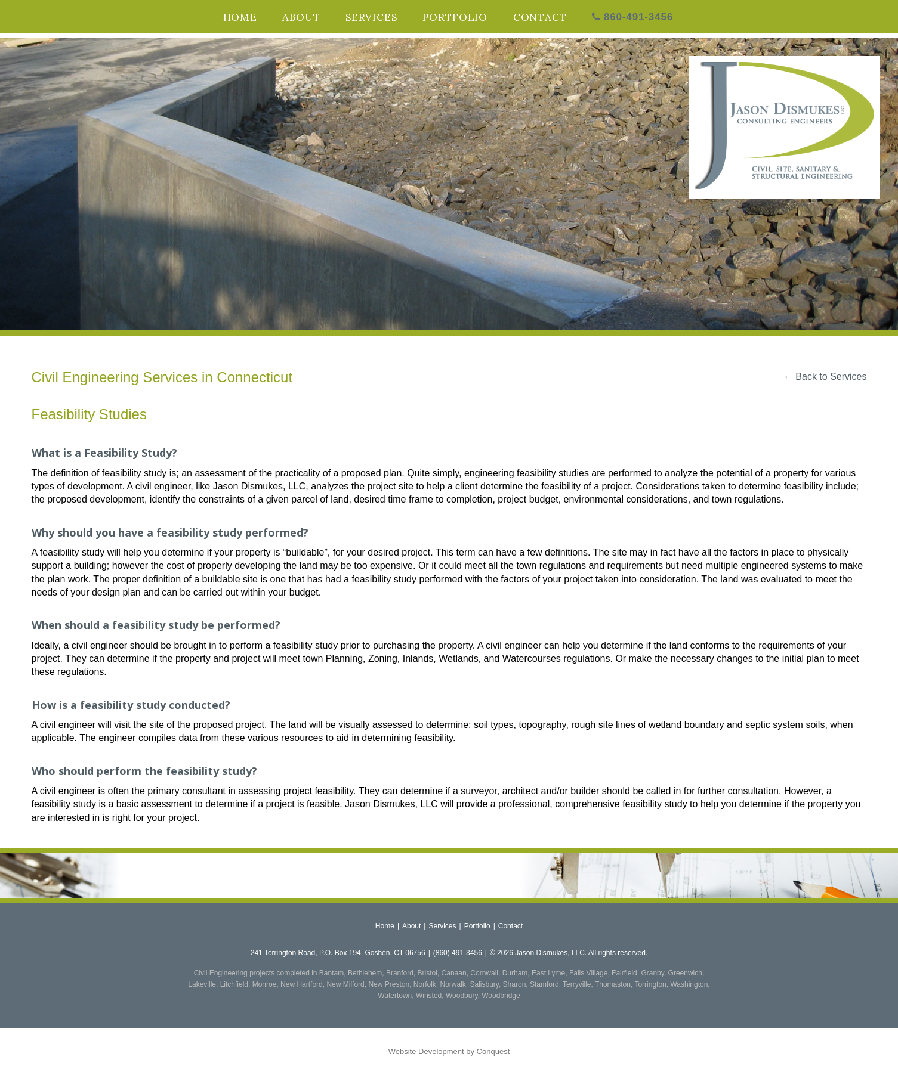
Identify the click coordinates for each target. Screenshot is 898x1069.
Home (240, 17)
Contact (540, 17)
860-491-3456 (632, 17)
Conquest (493, 1051)
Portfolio (454, 17)
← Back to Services (825, 376)
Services (371, 17)
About (301, 17)
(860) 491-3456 (457, 953)
